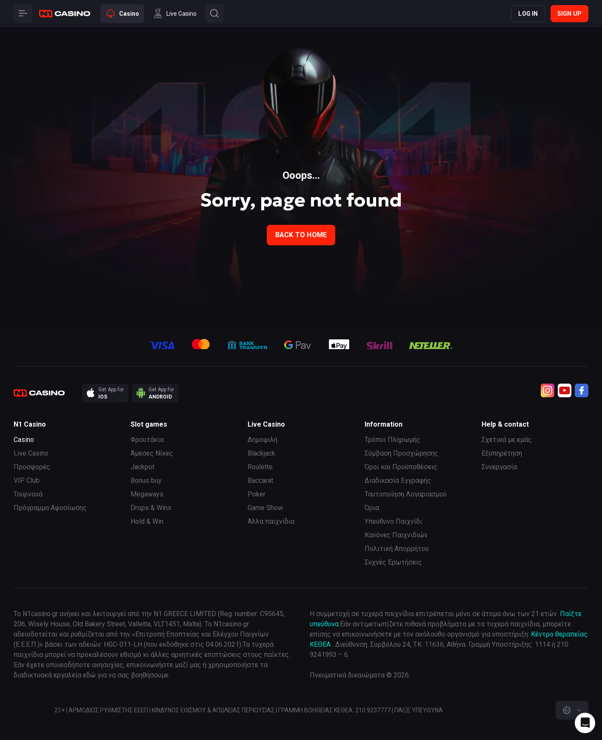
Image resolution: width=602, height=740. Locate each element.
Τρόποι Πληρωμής (392, 440)
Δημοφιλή (262, 440)
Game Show (265, 508)
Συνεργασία (499, 467)
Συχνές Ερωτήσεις (393, 562)
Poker (256, 494)
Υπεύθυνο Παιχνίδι (393, 521)
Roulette (260, 467)
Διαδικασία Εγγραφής (398, 480)
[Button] (23, 13)
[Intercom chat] (585, 723)
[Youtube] (564, 390)
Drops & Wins (151, 508)
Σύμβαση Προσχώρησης (401, 453)
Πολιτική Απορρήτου (397, 549)
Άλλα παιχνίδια (271, 521)
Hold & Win (147, 521)
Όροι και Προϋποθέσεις (401, 467)
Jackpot (142, 467)
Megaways (147, 494)
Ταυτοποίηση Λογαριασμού (406, 494)
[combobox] (572, 710)
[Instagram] (547, 390)
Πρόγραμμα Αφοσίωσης (50, 508)
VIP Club (27, 480)
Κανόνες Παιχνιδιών (396, 535)
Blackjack (261, 453)
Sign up (569, 13)
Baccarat (260, 480)
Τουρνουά (28, 494)
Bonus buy (146, 480)
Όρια (372, 508)
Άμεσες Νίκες (152, 453)
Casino (24, 440)
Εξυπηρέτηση (502, 453)
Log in (528, 13)
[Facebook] (581, 390)
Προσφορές (32, 467)
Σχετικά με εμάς (507, 440)
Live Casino (31, 453)
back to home (301, 235)
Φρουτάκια (147, 440)
